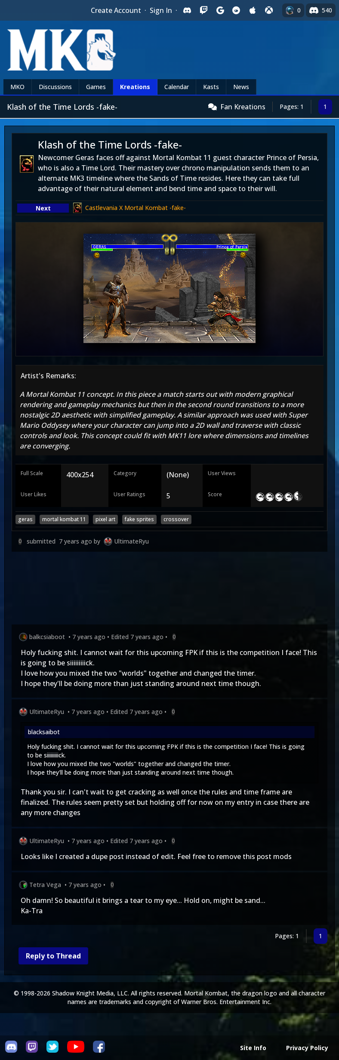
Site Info (253, 1048)
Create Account (116, 10)
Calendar (176, 87)
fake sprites (139, 519)
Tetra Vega (45, 885)
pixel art (105, 519)
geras (25, 519)
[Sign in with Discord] (187, 10)
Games (96, 87)
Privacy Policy (307, 1048)
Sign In (161, 10)
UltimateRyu (131, 541)
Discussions (55, 87)
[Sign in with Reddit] (236, 10)
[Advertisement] (169, 590)
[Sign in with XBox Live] (268, 10)
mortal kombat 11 (64, 519)
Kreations (135, 87)
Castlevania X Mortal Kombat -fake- (135, 208)
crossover (176, 519)
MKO (17, 87)
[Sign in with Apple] (252, 10)
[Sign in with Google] (219, 10)
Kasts (211, 87)
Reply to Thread (53, 956)
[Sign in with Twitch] (203, 10)
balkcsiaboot (47, 637)
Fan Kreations (242, 106)
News (241, 87)
